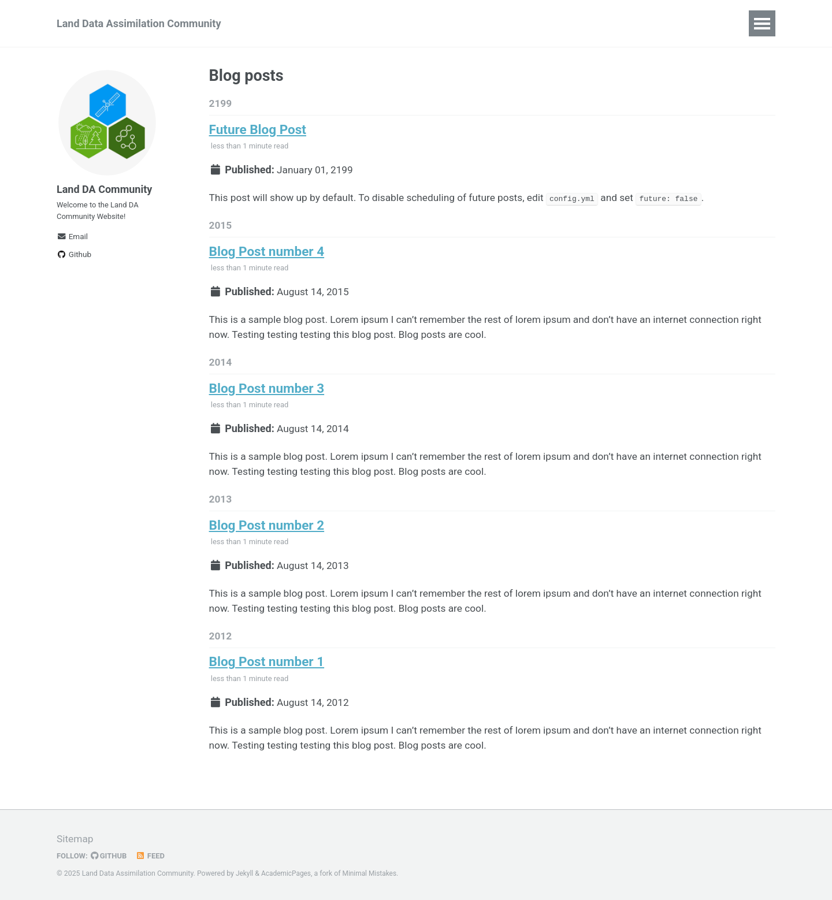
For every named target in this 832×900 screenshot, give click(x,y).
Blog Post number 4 (267, 256)
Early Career (624, 23)
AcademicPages (287, 874)
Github (74, 261)
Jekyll (245, 874)
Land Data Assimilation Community (139, 23)
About (276, 23)
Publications (701, 23)
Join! (322, 23)
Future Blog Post (257, 131)
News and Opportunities (462, 23)
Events (370, 23)
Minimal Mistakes (373, 874)
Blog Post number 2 (267, 537)
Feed (153, 856)
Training (556, 23)
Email (72, 243)
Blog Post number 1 (267, 678)
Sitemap (76, 840)
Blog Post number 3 (267, 397)
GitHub (110, 856)
